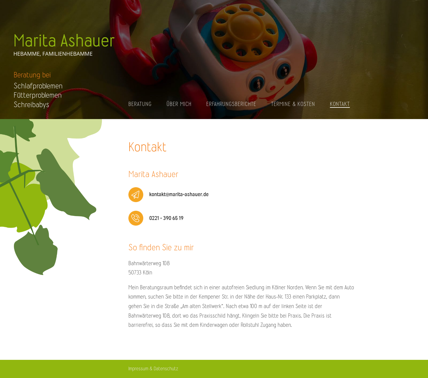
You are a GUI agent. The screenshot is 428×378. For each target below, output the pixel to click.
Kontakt (340, 104)
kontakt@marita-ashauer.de (179, 194)
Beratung (140, 104)
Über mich (178, 104)
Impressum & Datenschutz (153, 368)
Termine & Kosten (293, 104)
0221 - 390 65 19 (166, 218)
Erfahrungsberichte (231, 104)
